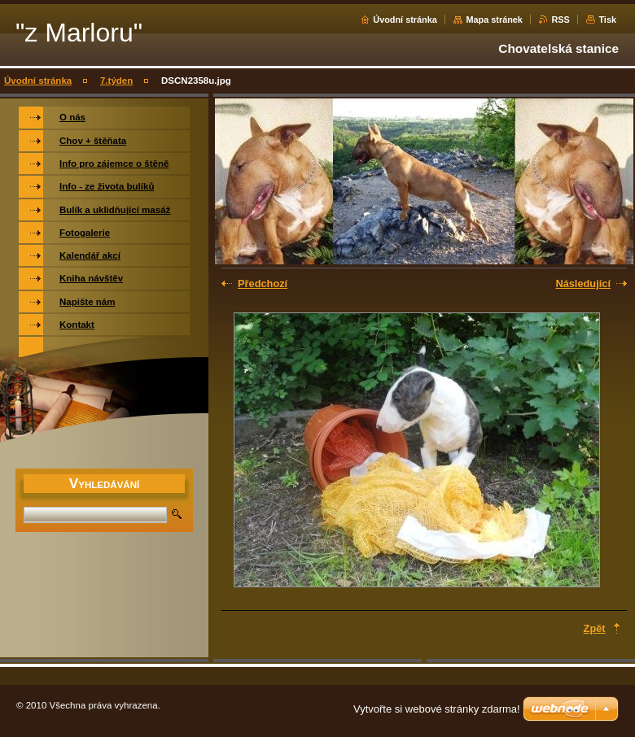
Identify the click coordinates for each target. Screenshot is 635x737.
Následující (583, 283)
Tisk (607, 19)
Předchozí (262, 283)
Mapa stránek (494, 19)
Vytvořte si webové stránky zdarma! (436, 709)
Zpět (595, 628)
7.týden (116, 80)
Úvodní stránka (405, 19)
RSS (560, 19)
